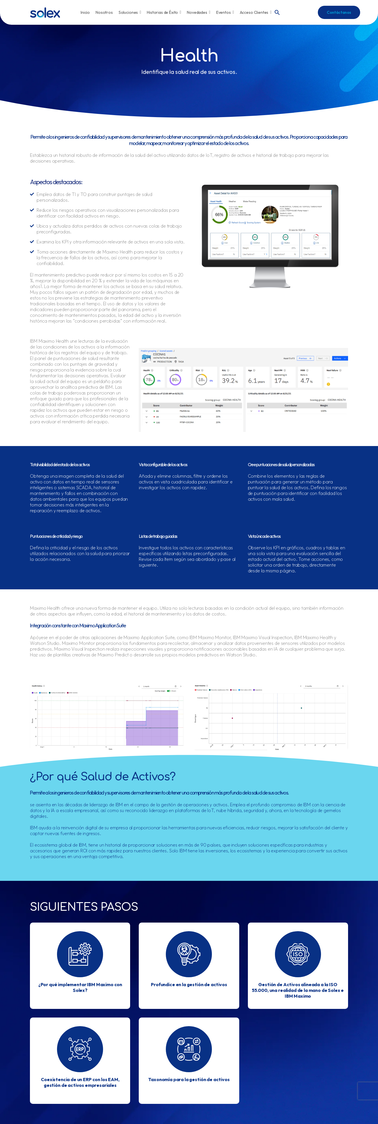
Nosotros (104, 12)
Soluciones (130, 12)
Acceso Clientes (256, 12)
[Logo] (45, 12)
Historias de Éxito (164, 12)
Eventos (225, 12)
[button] (277, 12)
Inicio (85, 12)
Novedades (198, 12)
